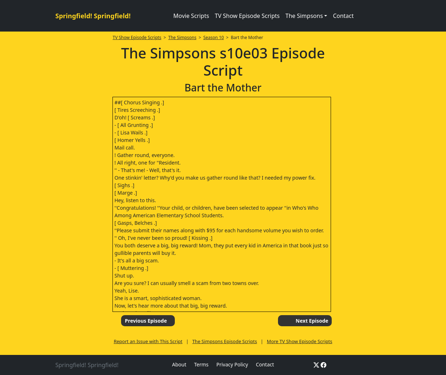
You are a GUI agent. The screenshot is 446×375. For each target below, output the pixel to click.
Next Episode (312, 320)
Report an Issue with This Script (148, 341)
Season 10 (213, 37)
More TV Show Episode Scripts (299, 341)
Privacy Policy (232, 364)
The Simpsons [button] (304, 16)
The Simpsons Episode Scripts (224, 341)
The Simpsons (182, 37)
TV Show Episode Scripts (247, 16)
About (179, 364)
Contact (343, 16)
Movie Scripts (191, 16)
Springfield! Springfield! (93, 15)
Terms (201, 364)
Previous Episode (146, 320)
